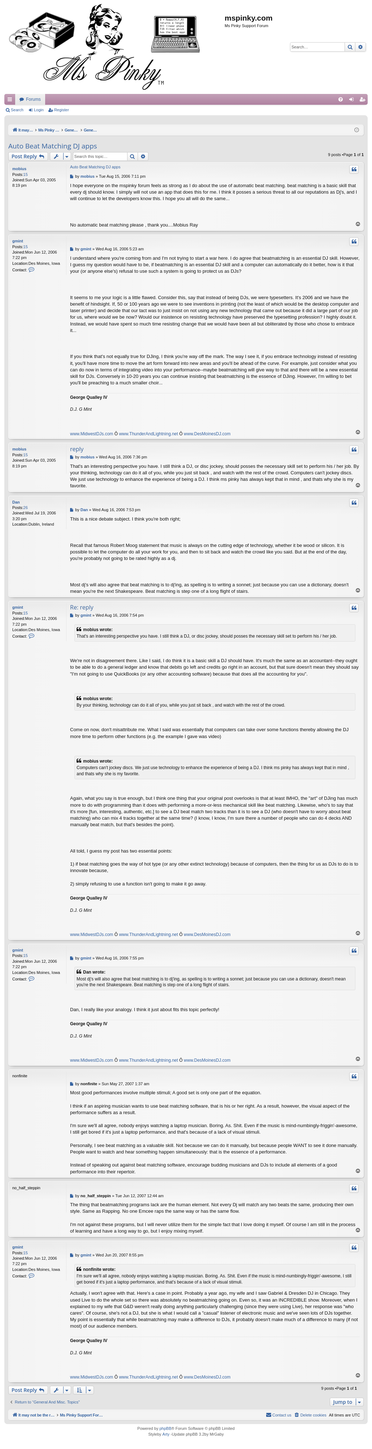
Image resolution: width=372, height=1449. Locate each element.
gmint (17, 241)
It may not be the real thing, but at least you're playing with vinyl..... (83, 99)
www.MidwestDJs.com (91, 433)
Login (39, 110)
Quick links (11, 101)
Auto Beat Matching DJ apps (52, 146)
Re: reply (82, 607)
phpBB (165, 1429)
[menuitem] (340, 99)
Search (17, 110)
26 (25, 507)
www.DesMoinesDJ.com (207, 433)
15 (25, 174)
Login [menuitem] (353, 101)
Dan (16, 502)
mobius (19, 169)
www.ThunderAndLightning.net (148, 433)
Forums (169, 99)
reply (76, 449)
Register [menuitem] (364, 101)
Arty (166, 1434)
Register (61, 110)
